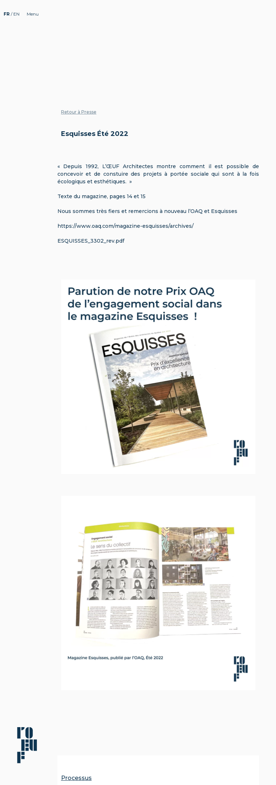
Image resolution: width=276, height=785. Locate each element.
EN (16, 14)
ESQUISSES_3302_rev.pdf (90, 241)
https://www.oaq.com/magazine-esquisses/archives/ (125, 226)
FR (7, 14)
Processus (76, 778)
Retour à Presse (78, 112)
